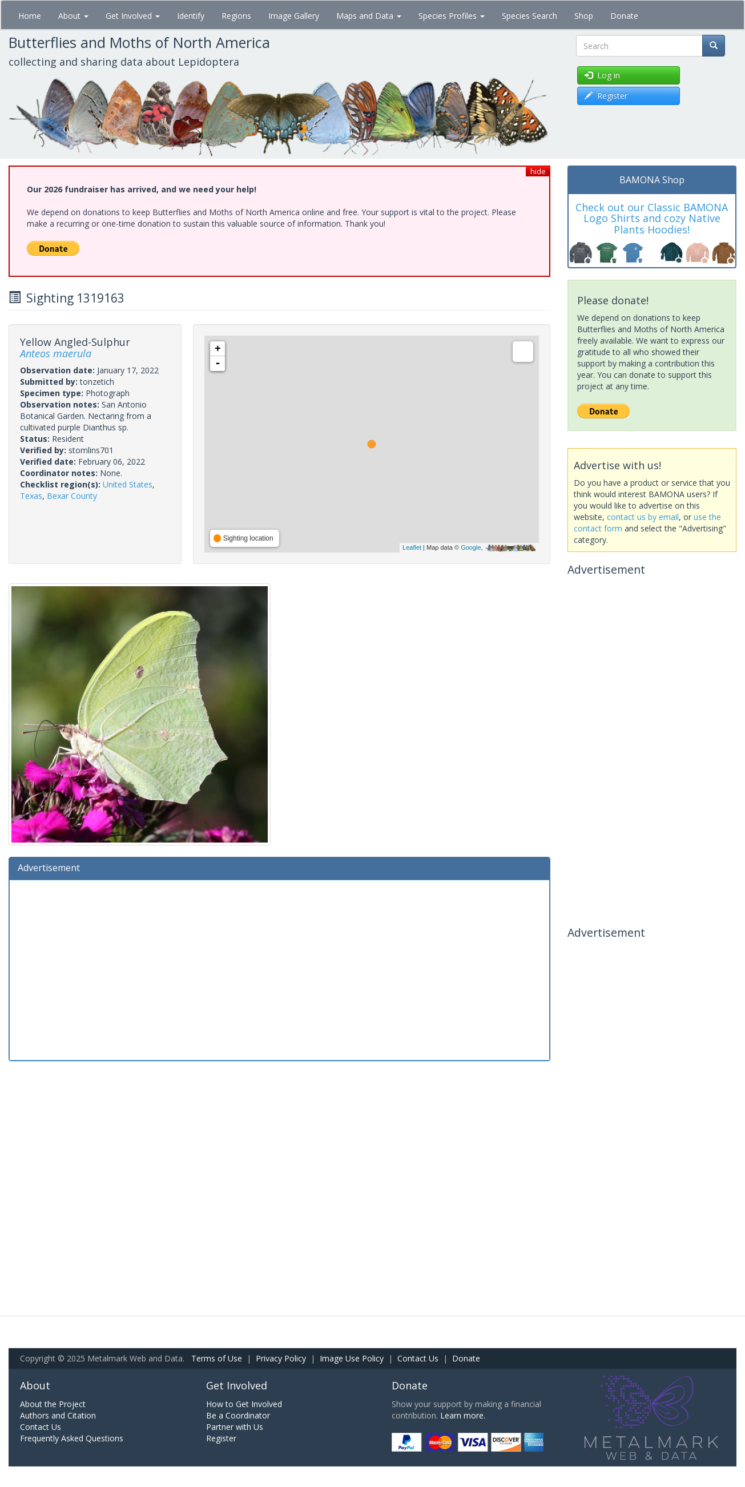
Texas (31, 495)
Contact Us (417, 1358)
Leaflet (411, 547)
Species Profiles (451, 15)
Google (471, 547)
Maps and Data (368, 15)
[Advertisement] (279, 969)
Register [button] (606, 95)
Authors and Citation (58, 1415)
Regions (236, 15)
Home (29, 15)
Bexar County (72, 495)
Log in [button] (602, 75)
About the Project (53, 1404)
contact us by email (643, 516)
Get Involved (133, 15)
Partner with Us (234, 1426)
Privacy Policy (281, 1358)
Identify (190, 15)
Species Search (529, 15)
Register (221, 1438)
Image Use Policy (352, 1358)
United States (127, 484)
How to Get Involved (244, 1404)
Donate (624, 15)
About (73, 15)
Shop (583, 15)
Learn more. (462, 1415)
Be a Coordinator (238, 1415)
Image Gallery (293, 15)
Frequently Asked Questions (71, 1438)
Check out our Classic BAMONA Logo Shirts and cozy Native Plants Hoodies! (651, 218)
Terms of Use (216, 1358)
